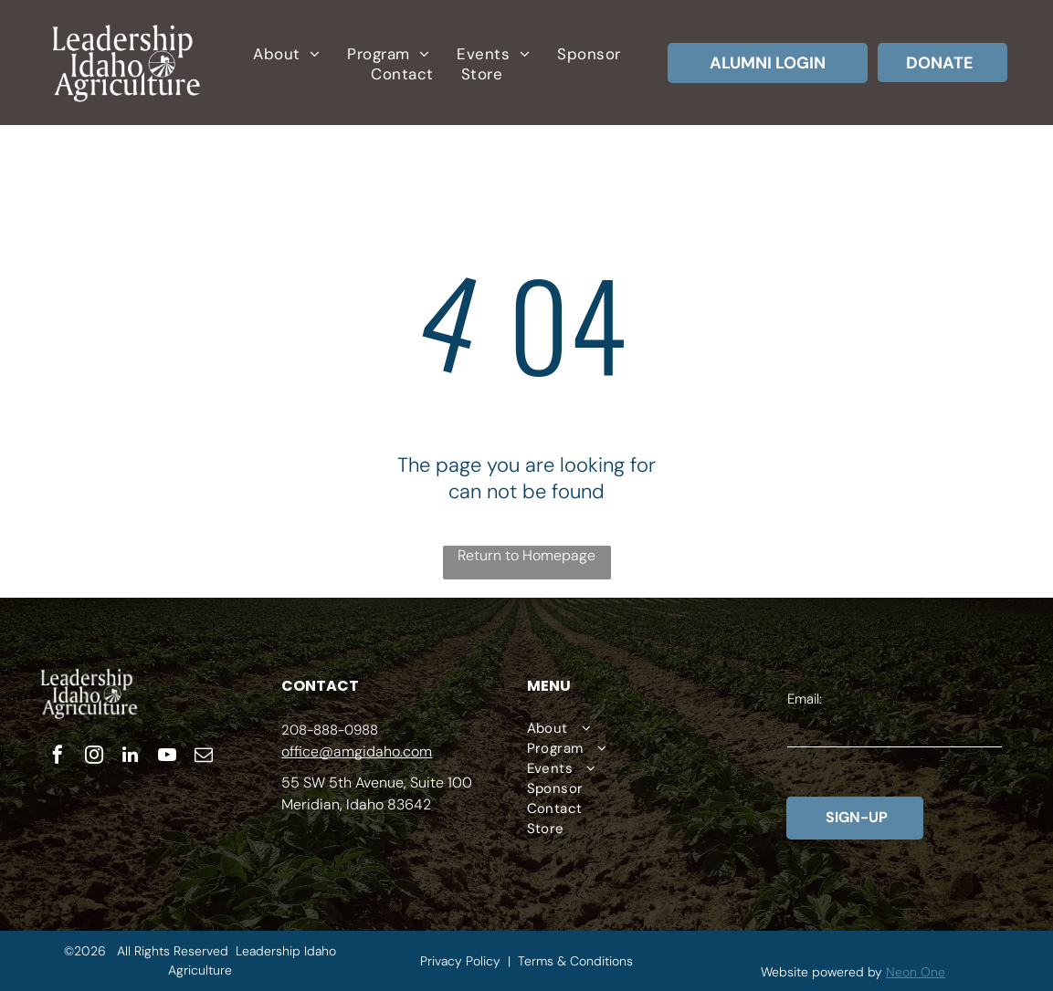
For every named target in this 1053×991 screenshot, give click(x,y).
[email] (203, 757)
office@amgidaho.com (356, 751)
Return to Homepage (526, 555)
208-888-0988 (329, 730)
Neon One (915, 972)
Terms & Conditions (575, 961)
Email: (804, 699)
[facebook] (57, 757)
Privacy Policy (460, 961)
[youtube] (167, 757)
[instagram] (94, 757)
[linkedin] (130, 757)
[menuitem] (286, 54)
